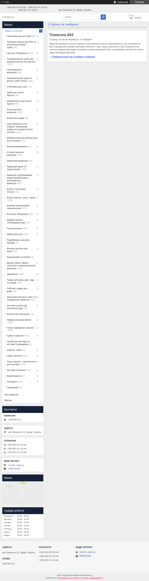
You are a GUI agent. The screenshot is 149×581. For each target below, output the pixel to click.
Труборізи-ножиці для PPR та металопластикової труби (21, 45)
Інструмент (12, 381)
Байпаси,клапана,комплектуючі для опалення (22, 139)
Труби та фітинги (15, 335)
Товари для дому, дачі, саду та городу (20, 281)
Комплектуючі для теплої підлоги (19, 102)
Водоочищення (14, 376)
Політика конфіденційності (92, 578)
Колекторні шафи (15, 118)
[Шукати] (103, 17)
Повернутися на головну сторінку (73, 56)
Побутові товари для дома (17, 289)
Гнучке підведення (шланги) (20, 328)
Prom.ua (88, 575)
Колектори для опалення (14, 111)
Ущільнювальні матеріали (14, 71)
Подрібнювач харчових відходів (18, 241)
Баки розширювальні (17, 146)
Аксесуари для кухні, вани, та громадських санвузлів (21, 298)
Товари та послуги (14, 31)
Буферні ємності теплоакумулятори (16, 221)
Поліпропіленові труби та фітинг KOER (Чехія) (19, 79)
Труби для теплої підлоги (15, 93)
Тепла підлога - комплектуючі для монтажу (21, 363)
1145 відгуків (122, 2)
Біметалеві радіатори (17, 161)
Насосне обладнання (17, 53)
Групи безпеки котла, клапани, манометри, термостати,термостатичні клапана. (20, 128)
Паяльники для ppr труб (18, 36)
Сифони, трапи (14, 350)
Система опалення (16, 370)
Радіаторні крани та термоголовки (16, 168)
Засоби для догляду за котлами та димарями (18, 342)
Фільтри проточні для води (17, 249)
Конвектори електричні (18, 314)
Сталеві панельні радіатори (15, 153)
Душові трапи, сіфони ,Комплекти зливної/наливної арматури (21, 266)
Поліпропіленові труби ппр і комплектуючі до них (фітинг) (21, 60)
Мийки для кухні (15, 234)
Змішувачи (12, 274)
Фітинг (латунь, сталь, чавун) (21, 197)
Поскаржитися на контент (68, 578)
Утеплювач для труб (17, 86)
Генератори (12, 387)
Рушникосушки (14, 228)
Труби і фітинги (14, 356)
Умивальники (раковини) (19, 320)
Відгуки (8, 400)
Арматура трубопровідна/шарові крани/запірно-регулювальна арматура (19, 179)
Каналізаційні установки (18, 257)
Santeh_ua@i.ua (16, 465)
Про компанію (11, 394)
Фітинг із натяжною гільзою (16, 190)
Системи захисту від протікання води (17, 306)
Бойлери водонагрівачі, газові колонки (18, 207)
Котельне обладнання (17, 214)
